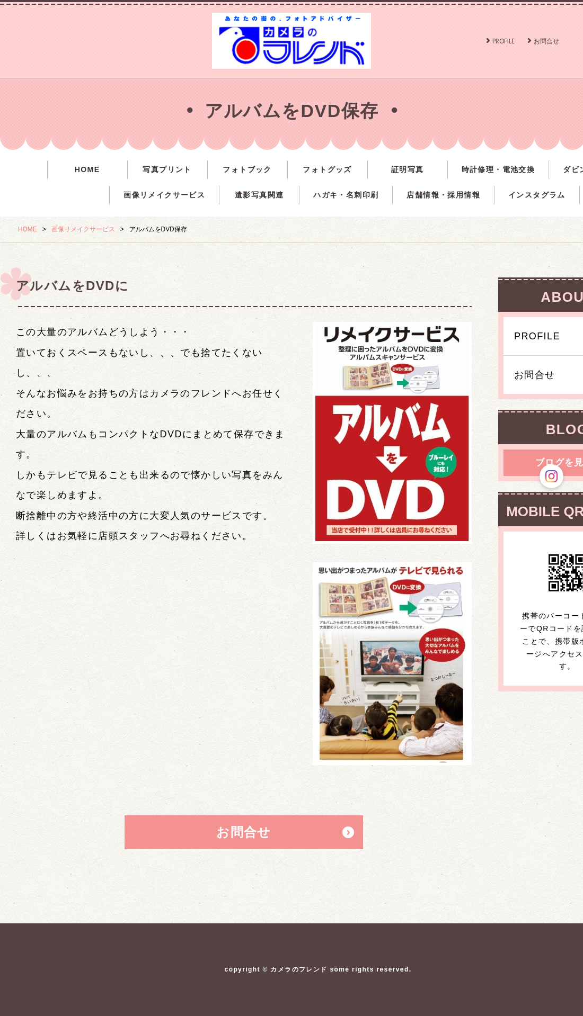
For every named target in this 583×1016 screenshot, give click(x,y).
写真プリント (167, 169)
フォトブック (247, 169)
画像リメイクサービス (164, 195)
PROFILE (503, 41)
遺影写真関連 (259, 195)
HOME (87, 169)
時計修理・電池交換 (498, 169)
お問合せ (546, 41)
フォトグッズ (327, 169)
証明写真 (407, 169)
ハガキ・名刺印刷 (345, 195)
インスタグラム (537, 195)
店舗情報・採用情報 (443, 195)
